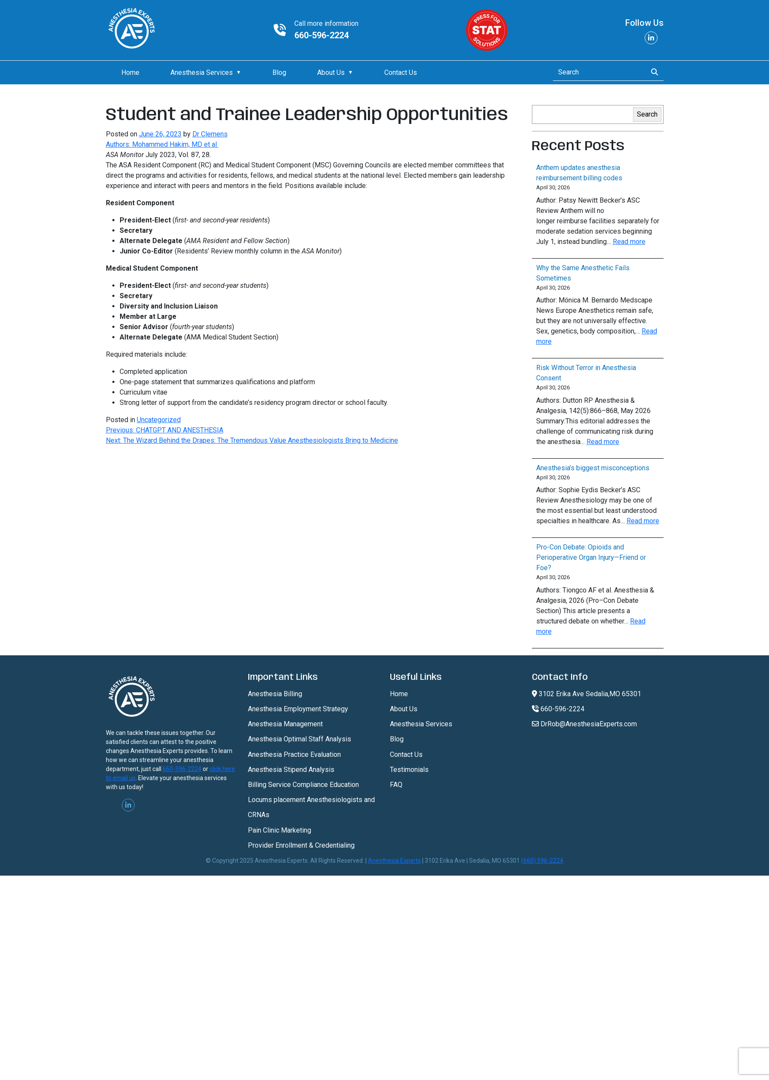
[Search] (597, 72)
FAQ (396, 785)
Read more (629, 242)
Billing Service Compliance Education (303, 785)
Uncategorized (159, 420)
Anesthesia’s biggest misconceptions (592, 468)
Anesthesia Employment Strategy (298, 709)
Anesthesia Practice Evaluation (294, 754)
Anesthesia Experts (394, 860)
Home (130, 72)
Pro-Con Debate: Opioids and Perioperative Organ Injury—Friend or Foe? (591, 557)
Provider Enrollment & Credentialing (301, 845)
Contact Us (400, 72)
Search (647, 114)
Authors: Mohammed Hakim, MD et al (162, 144)
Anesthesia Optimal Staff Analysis (299, 739)
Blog (279, 72)
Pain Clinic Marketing (279, 830)
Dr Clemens (210, 134)
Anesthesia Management (285, 724)
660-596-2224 (321, 35)
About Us (331, 72)
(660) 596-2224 (542, 860)
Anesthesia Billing (275, 694)
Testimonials (409, 769)
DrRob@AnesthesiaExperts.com (584, 724)
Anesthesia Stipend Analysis (291, 769)
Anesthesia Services (201, 72)
